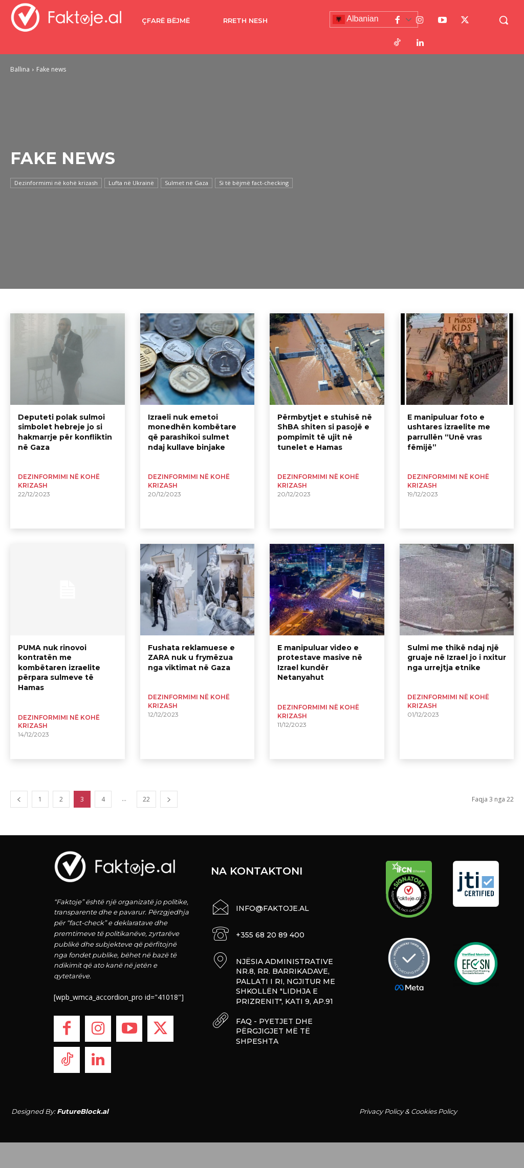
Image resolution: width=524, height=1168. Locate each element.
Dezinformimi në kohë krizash (56, 183)
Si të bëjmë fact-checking (254, 183)
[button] (503, 20)
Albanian (356, 19)
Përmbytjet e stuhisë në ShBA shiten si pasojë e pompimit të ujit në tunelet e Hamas (324, 432)
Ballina (20, 69)
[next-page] (169, 799)
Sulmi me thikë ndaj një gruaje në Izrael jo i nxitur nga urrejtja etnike (456, 657)
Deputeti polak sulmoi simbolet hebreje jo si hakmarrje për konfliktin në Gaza (65, 432)
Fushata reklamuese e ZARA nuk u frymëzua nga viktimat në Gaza (191, 657)
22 (146, 799)
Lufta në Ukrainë (131, 183)
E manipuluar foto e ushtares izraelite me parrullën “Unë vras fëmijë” (448, 432)
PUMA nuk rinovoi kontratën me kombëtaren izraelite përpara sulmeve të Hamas (59, 667)
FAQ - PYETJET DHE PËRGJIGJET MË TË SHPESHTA (274, 1028)
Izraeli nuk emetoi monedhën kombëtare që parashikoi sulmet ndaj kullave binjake (192, 432)
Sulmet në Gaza (186, 183)
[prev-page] (19, 799)
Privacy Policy (381, 1111)
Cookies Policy (434, 1111)
